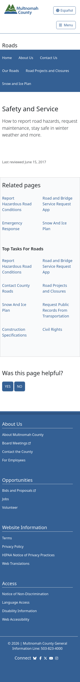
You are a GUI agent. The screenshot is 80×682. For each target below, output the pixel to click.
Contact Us (48, 57)
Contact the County (17, 451)
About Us (26, 57)
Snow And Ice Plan (55, 225)
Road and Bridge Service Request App (58, 204)
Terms (7, 538)
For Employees (13, 460)
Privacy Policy (13, 546)
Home (7, 57)
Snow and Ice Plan (16, 83)
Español (66, 10)
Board (17, 443)
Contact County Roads (16, 288)
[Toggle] (66, 25)
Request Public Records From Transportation (56, 310)
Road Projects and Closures (47, 70)
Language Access (15, 602)
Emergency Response (12, 225)
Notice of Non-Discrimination (25, 594)
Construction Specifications (14, 332)
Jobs (5, 499)
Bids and (19, 490)
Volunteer (10, 507)
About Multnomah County (23, 434)
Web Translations (15, 563)
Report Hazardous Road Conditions (17, 204)
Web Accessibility (15, 619)
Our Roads (10, 70)
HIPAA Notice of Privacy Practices (28, 555)
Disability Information (19, 611)
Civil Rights (52, 329)
